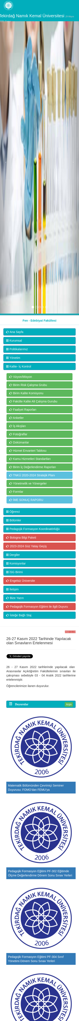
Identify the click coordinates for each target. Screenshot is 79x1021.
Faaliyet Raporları (22, 409)
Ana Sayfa (14, 332)
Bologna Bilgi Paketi (21, 537)
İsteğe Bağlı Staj (18, 615)
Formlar (16, 491)
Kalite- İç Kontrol (18, 366)
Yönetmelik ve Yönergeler (28, 483)
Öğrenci (13, 511)
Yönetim (13, 357)
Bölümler (13, 520)
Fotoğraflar (18, 434)
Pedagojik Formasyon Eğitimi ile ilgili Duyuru (37, 606)
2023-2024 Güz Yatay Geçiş (26, 546)
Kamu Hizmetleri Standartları (30, 459)
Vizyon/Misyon (20, 376)
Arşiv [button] (69, 704)
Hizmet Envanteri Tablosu (27, 450)
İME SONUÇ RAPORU (26, 500)
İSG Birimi (14, 572)
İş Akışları (17, 426)
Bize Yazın (15, 598)
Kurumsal (14, 340)
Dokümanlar (19, 442)
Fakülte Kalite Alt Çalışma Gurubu (33, 401)
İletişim (12, 589)
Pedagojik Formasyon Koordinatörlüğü (33, 529)
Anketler (16, 417)
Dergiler (13, 554)
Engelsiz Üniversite (20, 580)
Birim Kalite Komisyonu (26, 393)
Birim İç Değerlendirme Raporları (32, 467)
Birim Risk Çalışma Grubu (28, 385)
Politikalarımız (17, 349)
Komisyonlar (16, 563)
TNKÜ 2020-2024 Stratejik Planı (32, 475)
